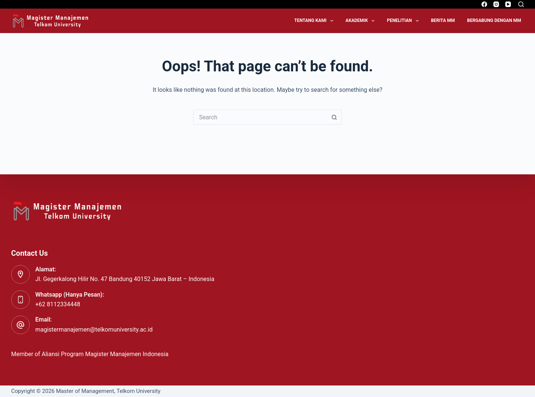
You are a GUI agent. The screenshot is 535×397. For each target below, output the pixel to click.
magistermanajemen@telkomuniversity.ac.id (94, 329)
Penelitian (404, 20)
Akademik (361, 20)
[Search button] (334, 117)
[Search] (521, 4)
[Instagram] (496, 4)
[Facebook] (484, 4)
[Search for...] (260, 117)
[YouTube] (508, 4)
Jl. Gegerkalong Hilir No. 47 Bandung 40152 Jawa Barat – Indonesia (124, 279)
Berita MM (443, 20)
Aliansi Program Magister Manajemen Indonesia (106, 354)
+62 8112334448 (57, 304)
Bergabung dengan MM (494, 20)
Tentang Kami (315, 20)
